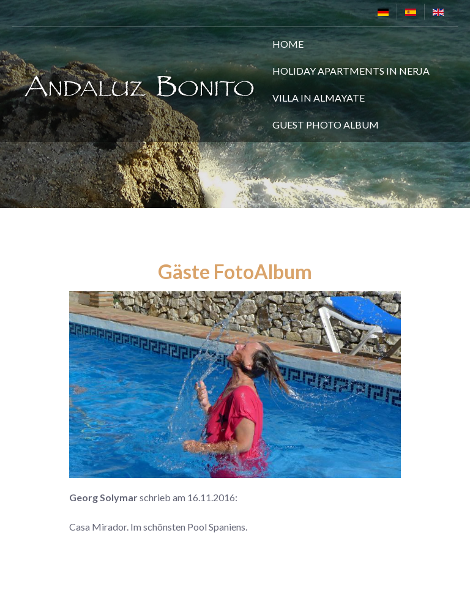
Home (288, 44)
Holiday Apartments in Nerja (351, 70)
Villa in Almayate (318, 97)
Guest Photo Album (325, 124)
